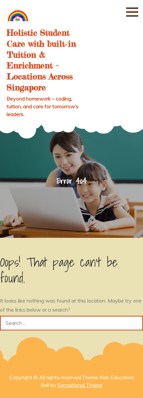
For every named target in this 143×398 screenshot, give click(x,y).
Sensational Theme (79, 385)
